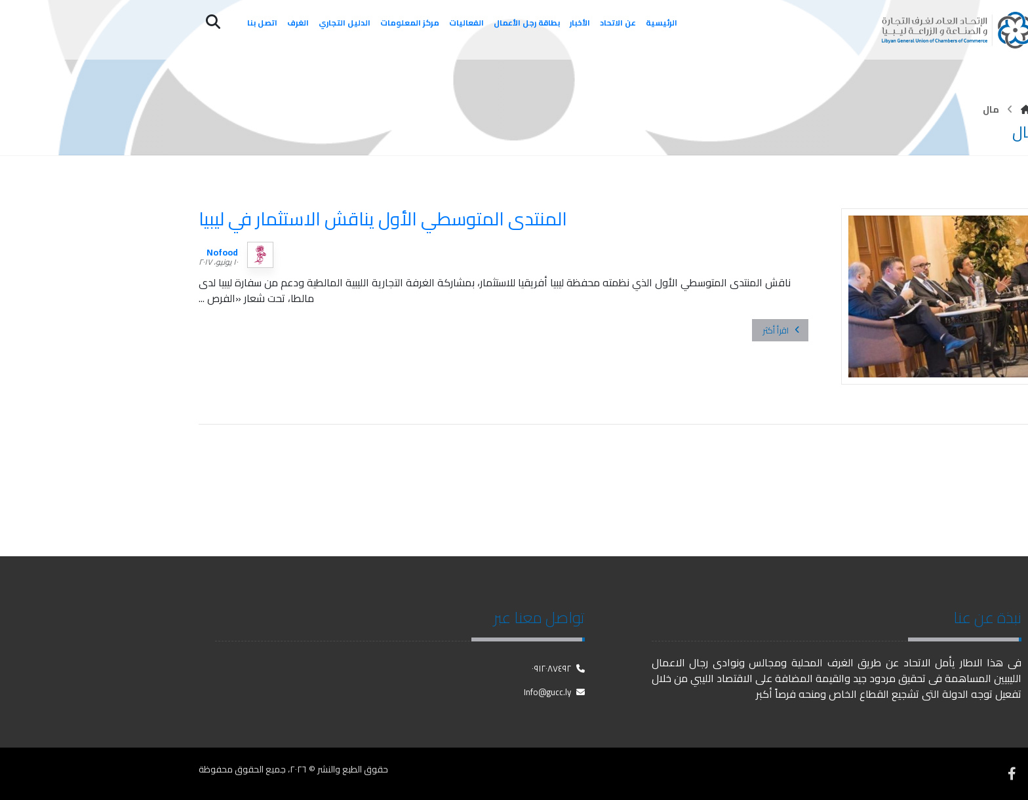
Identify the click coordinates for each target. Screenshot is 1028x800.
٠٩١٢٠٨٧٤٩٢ (558, 668)
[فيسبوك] (1011, 774)
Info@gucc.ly (554, 692)
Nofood (222, 252)
